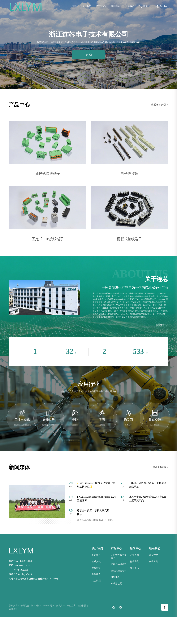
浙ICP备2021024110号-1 (43, 605)
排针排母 (115, 577)
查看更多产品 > (159, 104)
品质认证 (96, 568)
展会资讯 (134, 568)
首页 (74, 6)
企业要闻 (134, 555)
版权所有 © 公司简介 (19, 605)
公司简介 (96, 555)
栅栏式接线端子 (118, 571)
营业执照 (83, 605)
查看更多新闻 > (160, 467)
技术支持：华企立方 (66, 605)
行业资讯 (134, 561)
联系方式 (153, 555)
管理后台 (13, 609)
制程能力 (96, 574)
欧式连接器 (116, 583)
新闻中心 (115, 6)
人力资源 (96, 580)
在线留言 (153, 561)
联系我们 (130, 6)
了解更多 (88, 54)
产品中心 (101, 6)
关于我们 (86, 6)
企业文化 (96, 561)
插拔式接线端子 (118, 564)
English (162, 6)
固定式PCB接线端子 (118, 556)
